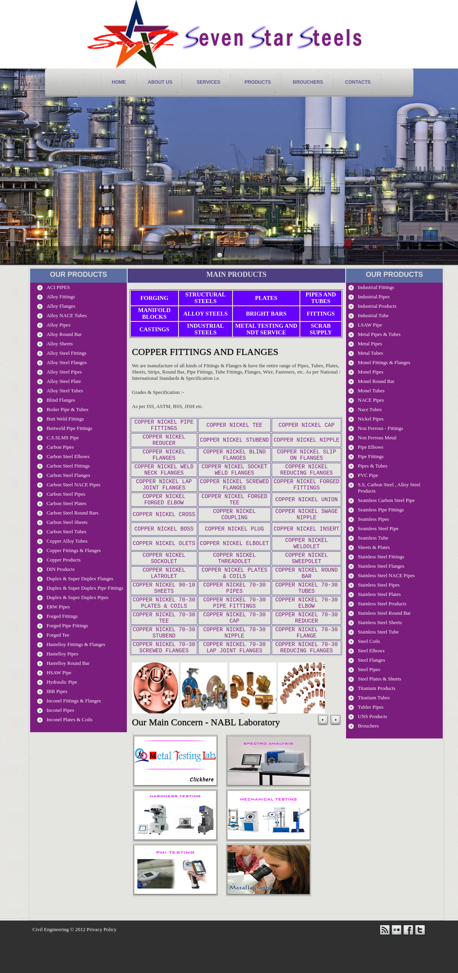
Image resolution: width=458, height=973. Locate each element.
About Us (160, 82)
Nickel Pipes (371, 419)
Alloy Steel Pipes (64, 372)
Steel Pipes (369, 669)
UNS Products (372, 716)
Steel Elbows (371, 650)
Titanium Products (376, 688)
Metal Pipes (370, 344)
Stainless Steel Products (382, 604)
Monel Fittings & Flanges (384, 362)
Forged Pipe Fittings (67, 625)
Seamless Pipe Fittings (381, 510)
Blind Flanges (61, 400)
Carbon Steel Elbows (68, 456)
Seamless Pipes (373, 519)
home (119, 82)
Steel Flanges (371, 660)
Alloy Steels (205, 313)
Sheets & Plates (374, 547)
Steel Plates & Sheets (379, 679)
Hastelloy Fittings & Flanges (76, 644)
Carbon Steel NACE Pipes (74, 484)
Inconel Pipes (60, 710)
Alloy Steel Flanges (67, 362)
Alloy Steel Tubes (65, 391)
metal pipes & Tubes (379, 334)
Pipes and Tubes (320, 297)
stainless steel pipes (379, 585)
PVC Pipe (368, 475)
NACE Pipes (371, 400)
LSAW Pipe (370, 325)
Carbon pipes (60, 447)
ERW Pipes (58, 607)
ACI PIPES (58, 287)
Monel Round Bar (376, 381)
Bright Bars (266, 313)
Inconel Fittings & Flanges (74, 701)
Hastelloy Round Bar (68, 663)
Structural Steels (205, 297)
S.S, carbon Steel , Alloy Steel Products (389, 488)
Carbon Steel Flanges (68, 475)
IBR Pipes (57, 691)
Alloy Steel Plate (64, 381)
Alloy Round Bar (64, 334)
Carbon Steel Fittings (68, 466)
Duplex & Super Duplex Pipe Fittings (85, 588)
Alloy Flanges (61, 306)
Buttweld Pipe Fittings (69, 428)
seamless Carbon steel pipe (386, 500)
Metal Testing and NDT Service (266, 329)
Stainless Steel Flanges (381, 566)
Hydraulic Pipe (62, 682)
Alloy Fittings (61, 297)
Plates (266, 298)
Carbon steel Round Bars (73, 513)
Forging (154, 298)
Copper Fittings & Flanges (74, 550)
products (258, 82)
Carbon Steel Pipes (66, 494)
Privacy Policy (101, 965)
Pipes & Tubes (373, 466)
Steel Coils (369, 641)
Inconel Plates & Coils (69, 719)
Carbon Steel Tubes (67, 531)
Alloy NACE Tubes (67, 315)
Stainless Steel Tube (378, 632)
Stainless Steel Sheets (380, 622)
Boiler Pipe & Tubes (67, 409)
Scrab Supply (321, 329)
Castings (154, 329)
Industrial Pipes (373, 297)
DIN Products (61, 569)
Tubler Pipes (371, 707)
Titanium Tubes (374, 697)
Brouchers (308, 82)
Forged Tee (58, 635)
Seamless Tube (373, 538)
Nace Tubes (370, 409)
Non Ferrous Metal (377, 437)
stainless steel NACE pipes (386, 575)
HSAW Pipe (59, 672)
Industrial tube (373, 315)
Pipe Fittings (371, 456)
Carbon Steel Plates (67, 503)
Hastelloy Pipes (62, 654)
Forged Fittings (62, 616)
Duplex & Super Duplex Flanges (80, 578)
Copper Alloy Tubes (67, 541)
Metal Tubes (370, 353)
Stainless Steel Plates (379, 594)
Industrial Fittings (376, 287)
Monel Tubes (371, 391)
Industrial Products (377, 306)
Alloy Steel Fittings (67, 353)
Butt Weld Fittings (65, 419)
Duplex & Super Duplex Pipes (77, 597)
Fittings (321, 313)
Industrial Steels (205, 329)
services (208, 82)
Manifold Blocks (154, 313)
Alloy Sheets (60, 344)
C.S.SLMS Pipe (63, 437)
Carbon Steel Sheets (67, 522)
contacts (358, 82)
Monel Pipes (370, 372)
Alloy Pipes (58, 325)
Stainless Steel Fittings (381, 557)
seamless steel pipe (378, 528)
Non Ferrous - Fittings (380, 428)
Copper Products (64, 560)
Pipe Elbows (370, 447)
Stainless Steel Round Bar (384, 613)
